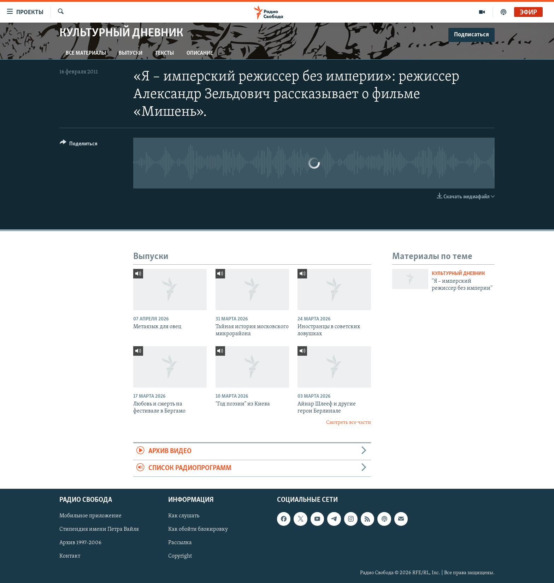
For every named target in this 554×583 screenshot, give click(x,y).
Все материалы (86, 53)
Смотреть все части (348, 422)
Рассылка (180, 543)
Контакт (69, 556)
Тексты (164, 53)
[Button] (79, 145)
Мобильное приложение (90, 516)
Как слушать (183, 516)
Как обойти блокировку (198, 529)
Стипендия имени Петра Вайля (99, 529)
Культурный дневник (458, 273)
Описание (200, 53)
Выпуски (130, 53)
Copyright (180, 556)
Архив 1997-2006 (80, 543)
